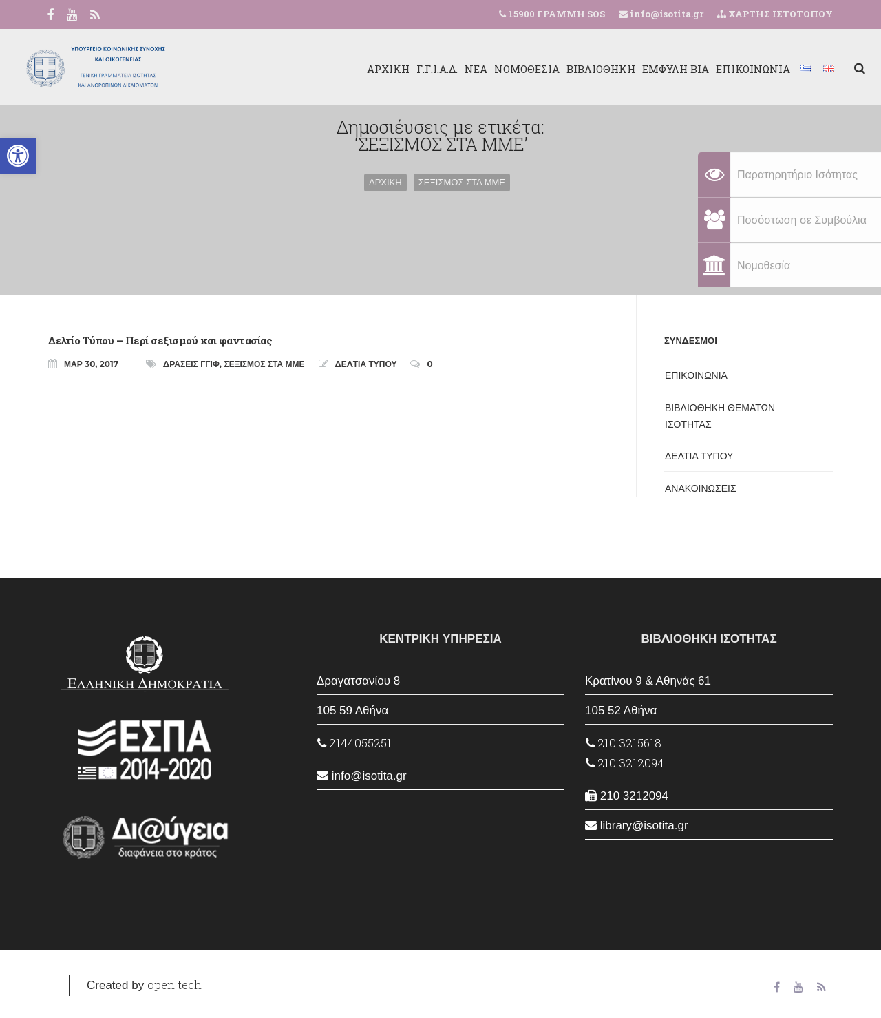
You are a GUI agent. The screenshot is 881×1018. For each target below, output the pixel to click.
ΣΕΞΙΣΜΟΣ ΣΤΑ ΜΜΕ (264, 364)
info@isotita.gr (665, 14)
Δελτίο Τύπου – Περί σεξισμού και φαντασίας (160, 340)
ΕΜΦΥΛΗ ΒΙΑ (643, 69)
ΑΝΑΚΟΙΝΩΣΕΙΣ (700, 488)
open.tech (174, 985)
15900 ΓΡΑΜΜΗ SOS (557, 14)
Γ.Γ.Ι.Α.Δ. (404, 69)
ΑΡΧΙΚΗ (356, 69)
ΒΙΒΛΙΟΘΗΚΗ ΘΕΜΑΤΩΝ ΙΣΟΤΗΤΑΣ (720, 416)
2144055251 (354, 743)
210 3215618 (623, 743)
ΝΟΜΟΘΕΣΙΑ (494, 69)
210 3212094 (625, 763)
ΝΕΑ (443, 69)
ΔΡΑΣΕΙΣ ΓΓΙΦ (191, 364)
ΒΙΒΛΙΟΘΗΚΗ (568, 69)
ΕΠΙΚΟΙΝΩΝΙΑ (720, 69)
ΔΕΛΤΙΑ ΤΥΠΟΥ (366, 364)
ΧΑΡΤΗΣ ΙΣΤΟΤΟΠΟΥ (775, 14)
